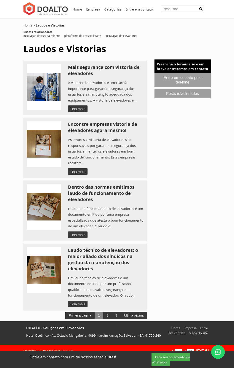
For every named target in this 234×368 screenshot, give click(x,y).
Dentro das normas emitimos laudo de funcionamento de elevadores (101, 193)
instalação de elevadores (121, 36)
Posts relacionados (182, 93)
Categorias (112, 9)
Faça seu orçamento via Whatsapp (171, 359)
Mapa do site (198, 333)
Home (77, 9)
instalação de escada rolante (41, 36)
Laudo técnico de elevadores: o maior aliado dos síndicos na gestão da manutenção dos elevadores (103, 259)
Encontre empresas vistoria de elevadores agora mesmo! (102, 127)
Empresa (93, 9)
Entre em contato (139, 9)
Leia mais (77, 108)
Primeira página (80, 315)
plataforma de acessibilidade (82, 36)
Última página (134, 315)
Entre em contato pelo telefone (183, 79)
